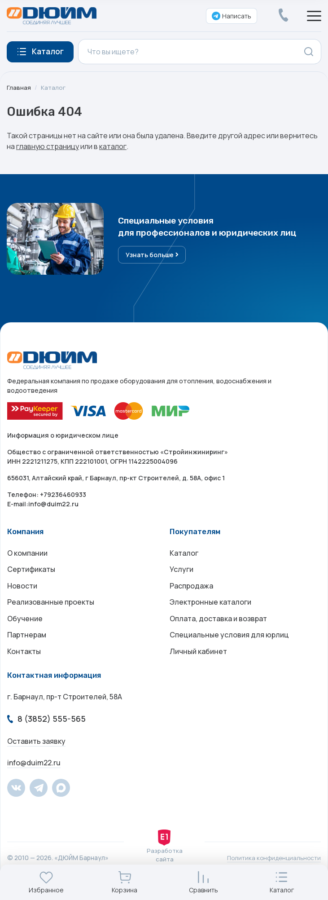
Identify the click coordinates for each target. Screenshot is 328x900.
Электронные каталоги (210, 607)
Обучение (25, 625)
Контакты (24, 661)
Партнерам (26, 643)
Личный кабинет (198, 661)
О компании (27, 553)
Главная (19, 87)
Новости (22, 589)
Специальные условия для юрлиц (229, 643)
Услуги (181, 571)
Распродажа (191, 589)
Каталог (53, 87)
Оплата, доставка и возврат (218, 625)
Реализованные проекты (50, 607)
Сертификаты (31, 571)
